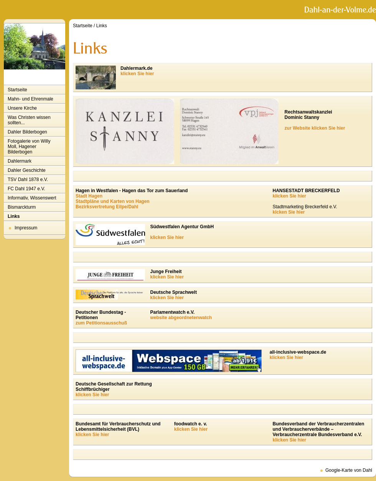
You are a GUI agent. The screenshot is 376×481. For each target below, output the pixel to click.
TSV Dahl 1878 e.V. (28, 179)
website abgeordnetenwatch (181, 317)
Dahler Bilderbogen (27, 132)
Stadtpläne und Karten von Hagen (113, 201)
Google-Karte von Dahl (348, 470)
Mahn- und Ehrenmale (30, 99)
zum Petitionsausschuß (101, 323)
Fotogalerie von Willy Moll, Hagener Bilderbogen (29, 146)
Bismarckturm (22, 207)
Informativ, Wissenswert (32, 198)
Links (14, 216)
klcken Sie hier (288, 212)
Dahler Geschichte (27, 170)
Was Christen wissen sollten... (29, 120)
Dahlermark (19, 161)
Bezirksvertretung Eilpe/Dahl (107, 206)
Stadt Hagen (89, 196)
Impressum (26, 228)
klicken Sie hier (137, 73)
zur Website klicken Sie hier (315, 128)
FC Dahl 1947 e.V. (26, 188)
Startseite (17, 89)
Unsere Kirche (22, 108)
